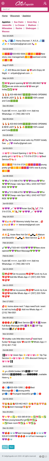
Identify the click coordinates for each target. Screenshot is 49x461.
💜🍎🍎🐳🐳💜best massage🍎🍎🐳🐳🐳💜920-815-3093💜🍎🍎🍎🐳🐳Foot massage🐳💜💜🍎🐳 (24, 436)
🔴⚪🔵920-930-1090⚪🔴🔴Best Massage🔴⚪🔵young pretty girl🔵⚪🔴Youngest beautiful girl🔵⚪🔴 (21, 390)
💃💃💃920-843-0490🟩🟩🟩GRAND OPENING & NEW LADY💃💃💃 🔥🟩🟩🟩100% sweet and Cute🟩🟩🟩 (24, 127)
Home (5, 16)
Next (11, 447)
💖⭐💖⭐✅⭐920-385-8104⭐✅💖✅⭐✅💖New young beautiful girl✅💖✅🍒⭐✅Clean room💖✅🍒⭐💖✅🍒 (24, 420)
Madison (32, 25)
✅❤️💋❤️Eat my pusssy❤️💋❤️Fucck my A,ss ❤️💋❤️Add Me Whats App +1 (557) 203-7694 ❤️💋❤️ (24, 277)
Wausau (5, 31)
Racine (19, 28)
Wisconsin (15, 16)
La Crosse (19, 25)
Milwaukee (7, 28)
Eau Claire (18, 22)
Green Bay (32, 22)
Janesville (6, 25)
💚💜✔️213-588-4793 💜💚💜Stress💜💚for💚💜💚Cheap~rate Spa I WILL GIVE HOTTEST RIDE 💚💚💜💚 (24, 184)
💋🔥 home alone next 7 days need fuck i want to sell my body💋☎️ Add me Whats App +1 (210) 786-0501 (23, 309)
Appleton (26, 16)
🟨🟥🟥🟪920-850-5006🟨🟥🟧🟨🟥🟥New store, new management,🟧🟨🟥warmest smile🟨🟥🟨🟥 (24, 57)
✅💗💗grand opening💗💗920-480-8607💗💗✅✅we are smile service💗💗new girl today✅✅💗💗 (24, 86)
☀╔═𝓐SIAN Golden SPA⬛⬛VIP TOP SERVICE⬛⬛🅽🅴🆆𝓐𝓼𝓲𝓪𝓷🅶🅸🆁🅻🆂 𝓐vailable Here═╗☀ (24, 374)
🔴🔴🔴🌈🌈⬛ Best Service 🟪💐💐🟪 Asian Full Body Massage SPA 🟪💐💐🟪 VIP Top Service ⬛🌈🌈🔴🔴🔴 (24, 325)
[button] (45, 3)
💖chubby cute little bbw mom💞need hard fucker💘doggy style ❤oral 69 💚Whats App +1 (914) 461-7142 (24, 342)
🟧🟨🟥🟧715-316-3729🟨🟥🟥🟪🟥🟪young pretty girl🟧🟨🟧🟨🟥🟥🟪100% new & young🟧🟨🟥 (24, 167)
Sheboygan (31, 28)
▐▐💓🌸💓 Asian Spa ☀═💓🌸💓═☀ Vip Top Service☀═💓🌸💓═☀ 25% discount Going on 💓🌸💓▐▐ (24, 358)
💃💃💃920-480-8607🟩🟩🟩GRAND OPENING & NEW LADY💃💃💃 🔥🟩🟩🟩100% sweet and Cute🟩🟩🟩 (24, 97)
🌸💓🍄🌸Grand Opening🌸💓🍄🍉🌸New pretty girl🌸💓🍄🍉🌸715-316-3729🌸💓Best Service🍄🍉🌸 (24, 156)
